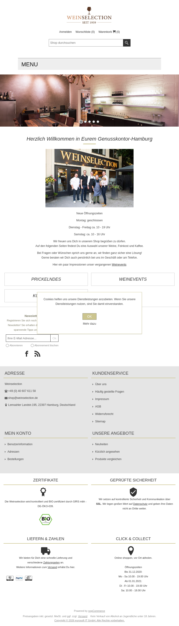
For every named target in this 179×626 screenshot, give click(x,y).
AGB (98, 406)
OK (89, 316)
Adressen (13, 451)
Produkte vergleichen (108, 459)
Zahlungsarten (51, 562)
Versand (52, 567)
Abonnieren (16, 345)
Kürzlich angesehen (107, 451)
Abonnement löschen (46, 345)
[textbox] (86, 43)
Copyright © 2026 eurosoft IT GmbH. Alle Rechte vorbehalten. (89, 620)
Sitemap (100, 421)
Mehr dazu (89, 323)
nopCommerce (96, 610)
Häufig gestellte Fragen (109, 391)
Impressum (102, 399)
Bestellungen (15, 459)
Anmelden (65, 32)
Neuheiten (101, 444)
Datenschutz (140, 503)
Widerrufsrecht (104, 414)
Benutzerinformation (19, 444)
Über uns (101, 384)
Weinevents (119, 264)
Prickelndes (46, 279)
